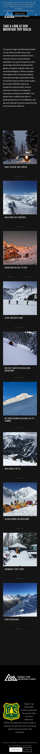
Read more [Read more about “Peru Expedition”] (20, 621)
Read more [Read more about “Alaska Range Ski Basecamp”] (20, 521)
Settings (27, 749)
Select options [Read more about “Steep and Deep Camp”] (20, 319)
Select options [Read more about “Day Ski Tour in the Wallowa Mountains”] (20, 370)
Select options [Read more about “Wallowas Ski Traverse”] (20, 219)
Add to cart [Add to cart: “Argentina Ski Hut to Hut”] (12, 269)
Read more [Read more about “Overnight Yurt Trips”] (20, 571)
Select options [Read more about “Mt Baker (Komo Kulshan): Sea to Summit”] (20, 420)
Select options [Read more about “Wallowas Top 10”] (20, 470)
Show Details (27, 269)
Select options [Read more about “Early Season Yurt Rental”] (20, 169)
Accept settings (16, 749)
